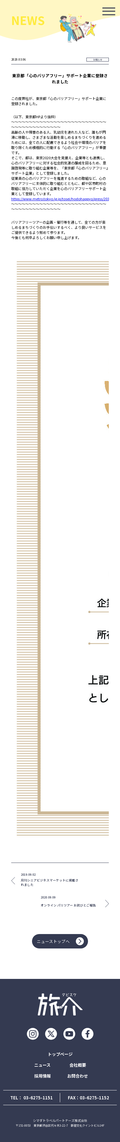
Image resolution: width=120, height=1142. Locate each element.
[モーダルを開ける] (109, 11)
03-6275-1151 (38, 1098)
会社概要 (77, 1065)
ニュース (42, 1065)
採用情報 (42, 1076)
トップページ (60, 1054)
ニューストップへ (60, 941)
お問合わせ (77, 1076)
